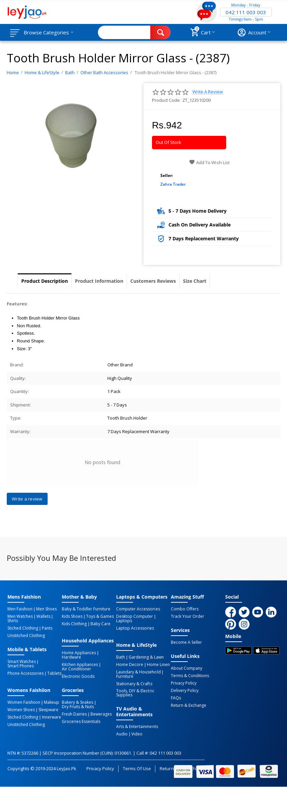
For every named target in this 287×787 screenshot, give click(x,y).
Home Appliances (79, 653)
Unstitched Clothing (26, 636)
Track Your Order (187, 616)
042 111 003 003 (246, 12)
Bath (120, 657)
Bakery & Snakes (77, 702)
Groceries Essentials (81, 722)
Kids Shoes (72, 616)
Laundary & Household (138, 672)
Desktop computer (134, 616)
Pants (47, 628)
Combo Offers (185, 609)
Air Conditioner (76, 669)
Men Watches (20, 616)
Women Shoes (21, 710)
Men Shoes (46, 609)
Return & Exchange (188, 705)
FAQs (176, 698)
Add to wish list (209, 162)
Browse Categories (46, 32)
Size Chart (194, 281)
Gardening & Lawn (146, 657)
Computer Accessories (138, 609)
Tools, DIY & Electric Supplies (135, 693)
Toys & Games (100, 616)
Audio (122, 734)
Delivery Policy (185, 691)
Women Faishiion (23, 702)
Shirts (12, 621)
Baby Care (100, 624)
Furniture (124, 676)
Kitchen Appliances (80, 665)
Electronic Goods (78, 676)
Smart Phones (20, 666)
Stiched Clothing (22, 628)
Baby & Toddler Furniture (86, 609)
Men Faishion (19, 609)
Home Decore (129, 665)
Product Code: (166, 100)
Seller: (166, 175)
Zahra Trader (173, 184)
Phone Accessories (25, 673)
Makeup (51, 702)
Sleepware (48, 710)
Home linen (158, 665)
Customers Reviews (153, 281)
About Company (186, 668)
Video (136, 734)
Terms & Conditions (190, 676)
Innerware (51, 717)
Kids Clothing (74, 624)
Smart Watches (21, 662)
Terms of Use (137, 768)
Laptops (124, 621)
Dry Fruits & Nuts (78, 707)
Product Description (44, 281)
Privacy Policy (184, 683)
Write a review (207, 91)
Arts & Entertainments (137, 727)
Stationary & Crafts (134, 684)
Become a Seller (186, 642)
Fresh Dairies (74, 714)
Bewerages (101, 714)
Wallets (43, 616)
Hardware (71, 657)
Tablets (54, 673)
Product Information (99, 281)
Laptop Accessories (135, 628)
